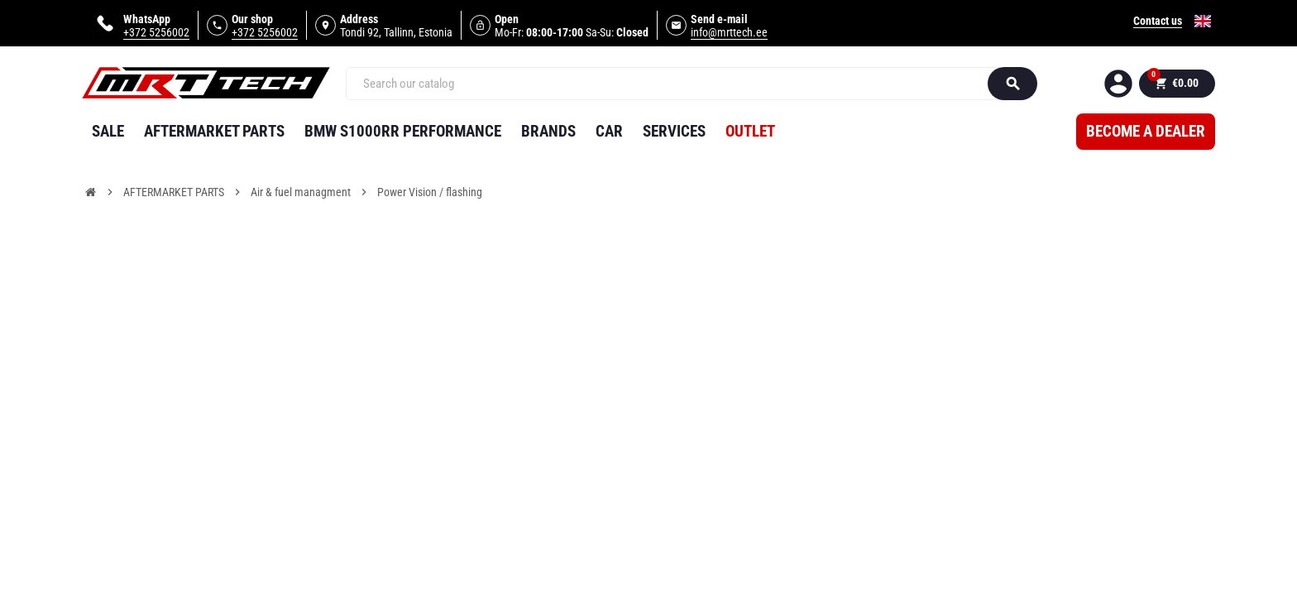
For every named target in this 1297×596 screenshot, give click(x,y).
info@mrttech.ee (729, 32)
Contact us (1157, 20)
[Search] (674, 83)
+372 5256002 (156, 32)
